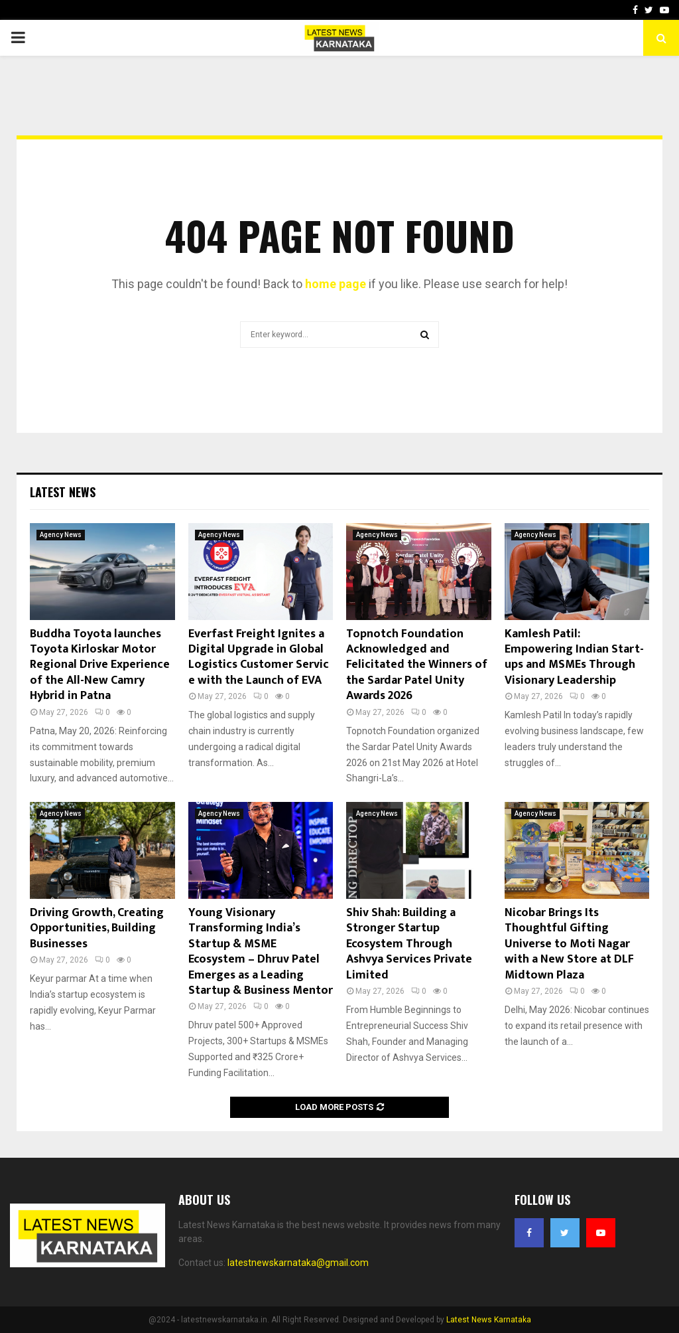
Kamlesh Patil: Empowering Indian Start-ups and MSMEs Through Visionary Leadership (574, 657)
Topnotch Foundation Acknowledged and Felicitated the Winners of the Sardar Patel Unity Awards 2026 (416, 665)
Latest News (62, 492)
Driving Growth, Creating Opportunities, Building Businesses (97, 928)
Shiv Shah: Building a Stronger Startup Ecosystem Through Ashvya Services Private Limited (409, 944)
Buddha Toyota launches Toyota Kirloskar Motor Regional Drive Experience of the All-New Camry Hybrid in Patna (100, 665)
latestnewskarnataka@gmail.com (298, 1262)
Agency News (61, 534)
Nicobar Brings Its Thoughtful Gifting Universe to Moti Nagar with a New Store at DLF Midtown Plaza (569, 944)
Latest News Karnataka (488, 1319)
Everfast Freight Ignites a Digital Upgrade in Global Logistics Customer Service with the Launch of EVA (258, 657)
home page (335, 284)
